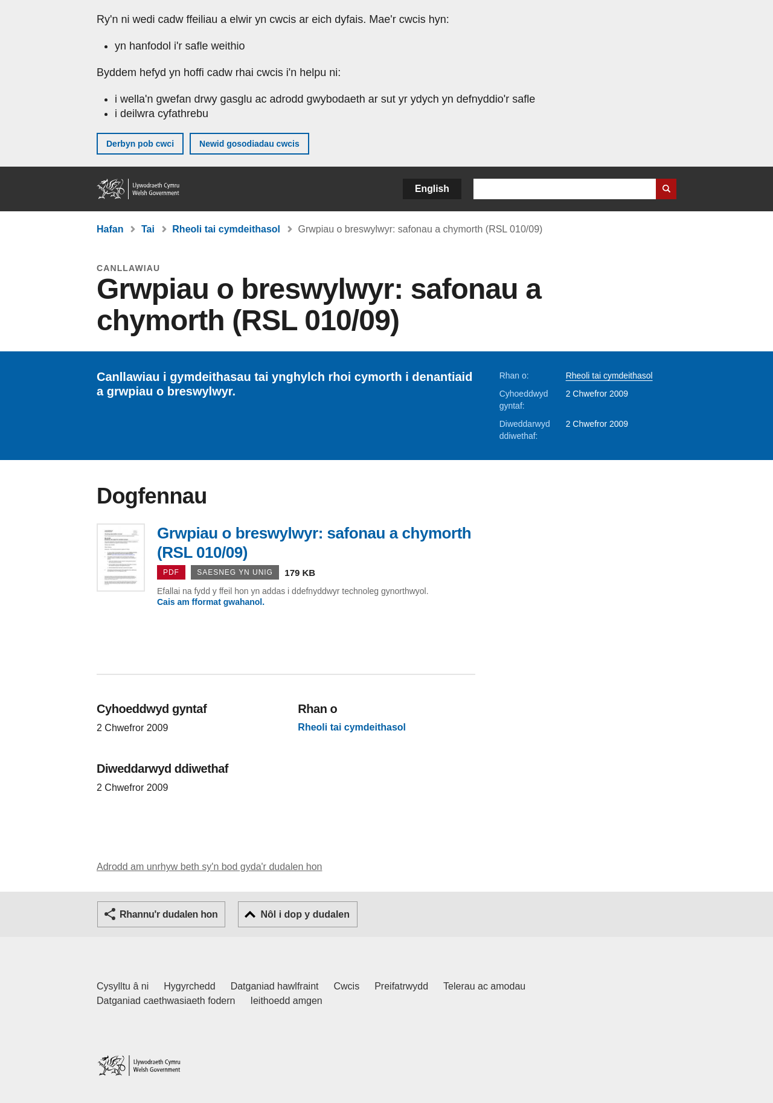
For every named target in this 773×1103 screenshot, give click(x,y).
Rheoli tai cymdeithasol (226, 229)
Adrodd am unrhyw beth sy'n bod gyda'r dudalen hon (209, 867)
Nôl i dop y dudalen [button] (305, 914)
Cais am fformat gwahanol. (211, 602)
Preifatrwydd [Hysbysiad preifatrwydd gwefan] (401, 986)
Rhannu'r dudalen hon (168, 914)
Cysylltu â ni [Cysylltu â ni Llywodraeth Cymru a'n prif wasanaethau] (123, 986)
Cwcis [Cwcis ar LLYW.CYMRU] (347, 986)
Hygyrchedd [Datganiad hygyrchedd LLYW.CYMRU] (189, 986)
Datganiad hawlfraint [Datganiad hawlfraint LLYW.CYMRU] (275, 986)
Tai (148, 229)
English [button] (432, 189)
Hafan (110, 229)
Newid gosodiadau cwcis (249, 144)
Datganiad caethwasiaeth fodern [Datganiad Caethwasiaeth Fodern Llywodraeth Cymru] (166, 1001)
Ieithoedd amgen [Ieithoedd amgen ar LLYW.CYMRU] (286, 1001)
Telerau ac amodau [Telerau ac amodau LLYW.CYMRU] (484, 986)
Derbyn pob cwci (140, 144)
